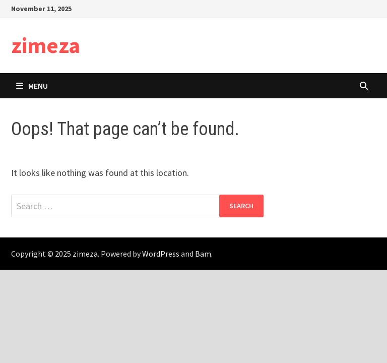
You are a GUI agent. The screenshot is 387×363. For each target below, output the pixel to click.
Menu (32, 86)
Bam (203, 254)
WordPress (160, 254)
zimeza (45, 45)
